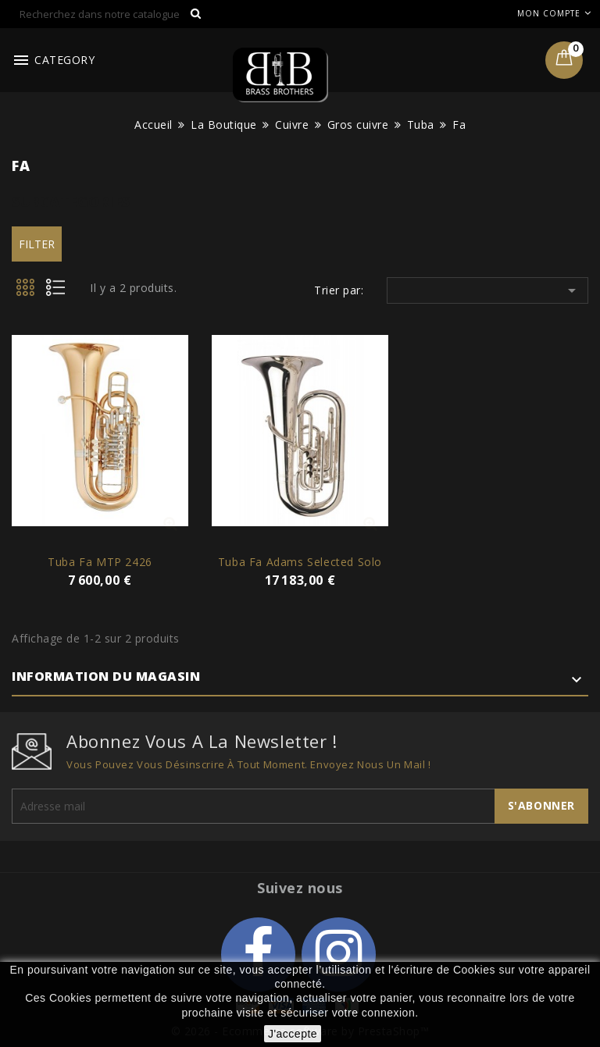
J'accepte (292, 1033)
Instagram (339, 954)
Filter (37, 244)
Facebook (258, 954)
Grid (26, 292)
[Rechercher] (111, 14)
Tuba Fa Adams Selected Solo (300, 561)
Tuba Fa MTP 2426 (100, 561)
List (61, 292)
